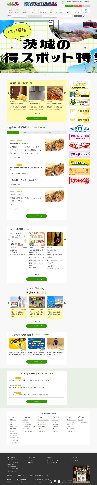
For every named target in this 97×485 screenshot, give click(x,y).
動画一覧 (49, 457)
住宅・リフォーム (71, 424)
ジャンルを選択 (47, 16)
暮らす (68, 12)
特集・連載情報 (11, 457)
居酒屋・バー (13, 419)
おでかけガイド (12, 466)
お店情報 (30, 460)
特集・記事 (10, 12)
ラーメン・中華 (14, 426)
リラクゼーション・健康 (29, 426)
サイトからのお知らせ (53, 462)
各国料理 (12, 431)
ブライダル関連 (71, 422)
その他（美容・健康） (28, 431)
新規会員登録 (78, 5)
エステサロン (26, 422)
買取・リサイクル (56, 428)
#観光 (31, 316)
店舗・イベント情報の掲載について (39, 475)
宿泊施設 (80, 419)
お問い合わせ (74, 460)
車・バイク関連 (71, 428)
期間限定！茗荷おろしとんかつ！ (19, 143)
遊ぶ (51, 12)
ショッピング (60, 12)
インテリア (54, 422)
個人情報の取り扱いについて (42, 479)
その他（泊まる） (82, 422)
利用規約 (9, 482)
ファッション (55, 419)
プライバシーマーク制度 (67, 480)
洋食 (11, 422)
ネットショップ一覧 (52, 460)
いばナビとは (74, 457)
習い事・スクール (71, 419)
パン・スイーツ (14, 435)
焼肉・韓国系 (13, 428)
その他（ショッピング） (58, 431)
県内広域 (23, 309)
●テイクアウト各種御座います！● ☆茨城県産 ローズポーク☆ (26, 169)
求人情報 (85, 12)
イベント (17, 12)
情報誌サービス (22, 475)
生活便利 (69, 426)
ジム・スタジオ (26, 428)
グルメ (34, 12)
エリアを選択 (16, 16)
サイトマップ (38, 482)
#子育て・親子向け (14, 258)
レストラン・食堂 (14, 440)
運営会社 (9, 479)
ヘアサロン (25, 419)
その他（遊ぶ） (41, 431)
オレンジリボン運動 (13, 468)
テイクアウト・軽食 (15, 437)
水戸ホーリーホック (13, 462)
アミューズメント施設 (43, 419)
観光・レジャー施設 (43, 424)
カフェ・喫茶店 (14, 433)
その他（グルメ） (14, 442)
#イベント (13, 316)
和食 (11, 424)
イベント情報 (31, 457)
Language (87, 5)
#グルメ (49, 316)
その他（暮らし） (71, 431)
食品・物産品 (55, 424)
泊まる (77, 12)
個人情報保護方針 (21, 479)
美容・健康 (43, 12)
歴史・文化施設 (41, 426)
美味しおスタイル (12, 471)
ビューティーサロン (28, 424)
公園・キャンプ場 (42, 428)
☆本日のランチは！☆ (16, 194)
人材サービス (10, 475)
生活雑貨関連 (55, 426)
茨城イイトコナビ (12, 460)
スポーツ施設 (41, 422)
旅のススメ (11, 464)
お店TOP (24, 12)
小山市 (59, 309)
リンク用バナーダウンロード (24, 482)
